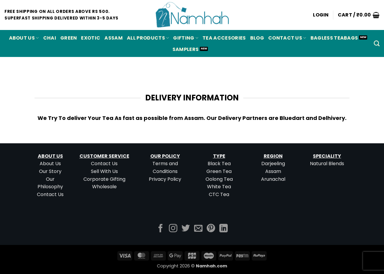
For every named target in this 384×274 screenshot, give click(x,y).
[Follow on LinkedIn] (223, 229)
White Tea (219, 186)
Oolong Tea (219, 179)
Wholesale (104, 186)
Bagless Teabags (334, 37)
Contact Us (287, 37)
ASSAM (113, 37)
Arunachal (273, 179)
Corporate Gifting (104, 179)
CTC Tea (219, 194)
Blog (257, 37)
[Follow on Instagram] (173, 229)
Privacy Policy (165, 179)
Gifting (185, 37)
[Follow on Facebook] (160, 229)
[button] (321, 15)
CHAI (49, 37)
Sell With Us (104, 171)
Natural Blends (327, 163)
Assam (273, 171)
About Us (24, 37)
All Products (148, 37)
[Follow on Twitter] (186, 229)
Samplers (185, 49)
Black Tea (219, 163)
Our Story (50, 171)
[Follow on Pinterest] (211, 229)
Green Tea (219, 171)
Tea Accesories (224, 37)
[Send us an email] (198, 229)
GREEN (68, 37)
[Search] (377, 43)
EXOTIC (90, 37)
